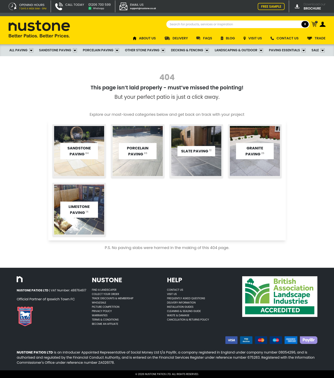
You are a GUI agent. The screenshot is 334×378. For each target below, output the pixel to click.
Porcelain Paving (101, 50)
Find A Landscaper (104, 290)
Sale (318, 50)
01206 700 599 (99, 5)
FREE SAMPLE (271, 6)
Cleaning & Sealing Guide (184, 311)
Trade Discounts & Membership (112, 298)
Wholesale (99, 302)
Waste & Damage (178, 315)
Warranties (100, 315)
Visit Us (172, 294)
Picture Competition (105, 307)
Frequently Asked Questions (186, 298)
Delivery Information (181, 302)
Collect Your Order (105, 294)
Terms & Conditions (105, 319)
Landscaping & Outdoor (239, 50)
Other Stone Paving (145, 50)
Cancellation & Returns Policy (188, 319)
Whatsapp (98, 8)
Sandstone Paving (58, 50)
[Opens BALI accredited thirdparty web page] (279, 296)
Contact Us (175, 290)
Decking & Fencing (190, 50)
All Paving (21, 50)
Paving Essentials (287, 50)
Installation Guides (180, 307)
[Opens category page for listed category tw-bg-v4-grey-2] (79, 151)
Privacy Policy (102, 311)
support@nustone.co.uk (143, 8)
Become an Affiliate (105, 324)
